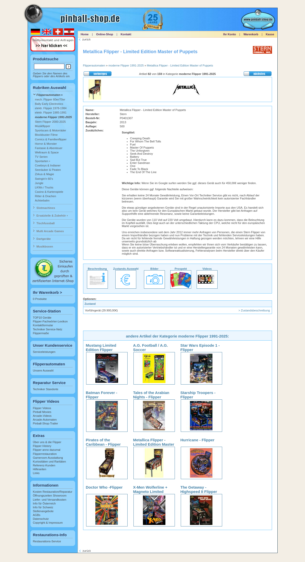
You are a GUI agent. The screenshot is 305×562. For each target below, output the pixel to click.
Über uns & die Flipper (47, 442)
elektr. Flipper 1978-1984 (51, 108)
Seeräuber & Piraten (48, 169)
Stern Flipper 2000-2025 (50, 121)
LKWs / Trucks (44, 187)
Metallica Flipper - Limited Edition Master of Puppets (180, 65)
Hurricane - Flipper (197, 440)
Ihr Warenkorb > (47, 292)
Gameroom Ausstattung (48, 457)
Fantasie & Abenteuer (49, 148)
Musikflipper (42, 126)
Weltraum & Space (47, 152)
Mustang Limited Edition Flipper (101, 347)
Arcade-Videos (42, 415)
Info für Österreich (44, 503)
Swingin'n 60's (44, 178)
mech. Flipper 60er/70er (50, 99)
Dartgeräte (44, 238)
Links (36, 473)
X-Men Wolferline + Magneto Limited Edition (150, 491)
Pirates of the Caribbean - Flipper (103, 442)
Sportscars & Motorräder (50, 130)
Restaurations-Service (47, 541)
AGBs (36, 514)
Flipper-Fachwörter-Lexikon (50, 321)
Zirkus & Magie (44, 174)
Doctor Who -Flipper (104, 487)
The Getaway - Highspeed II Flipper (198, 489)
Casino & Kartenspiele (49, 191)
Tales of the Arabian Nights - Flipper (151, 394)
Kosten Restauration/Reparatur (52, 491)
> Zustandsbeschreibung (254, 310)
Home (85, 34)
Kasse (270, 34)
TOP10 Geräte (42, 317)
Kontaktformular (43, 325)
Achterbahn (42, 200)
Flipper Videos (42, 408)
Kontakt (126, 34)
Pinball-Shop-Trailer (45, 423)
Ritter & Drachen (45, 196)
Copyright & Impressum (48, 522)
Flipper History (42, 445)
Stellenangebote (43, 511)
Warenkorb (250, 34)
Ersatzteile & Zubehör (51, 215)
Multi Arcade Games (50, 231)
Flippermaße (41, 333)
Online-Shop (104, 34)
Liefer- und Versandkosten (49, 499)
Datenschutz (41, 518)
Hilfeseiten (39, 469)
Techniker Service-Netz (47, 329)
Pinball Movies (42, 411)
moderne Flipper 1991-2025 (53, 117)
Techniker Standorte (46, 389)
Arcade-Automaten (45, 419)
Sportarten (41, 161)
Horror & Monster (46, 143)
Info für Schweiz (43, 507)
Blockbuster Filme (46, 134)
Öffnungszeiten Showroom (50, 495)
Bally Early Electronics (49, 103)
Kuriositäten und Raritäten (49, 461)
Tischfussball (46, 223)
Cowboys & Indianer (48, 165)
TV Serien (41, 156)
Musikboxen (45, 246)
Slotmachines (46, 207)
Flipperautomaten (49, 94)
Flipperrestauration (45, 453)
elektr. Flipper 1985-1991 (51, 112)
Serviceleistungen (44, 351)
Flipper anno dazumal (47, 449)
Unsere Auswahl (43, 370)
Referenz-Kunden (44, 465)
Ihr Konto (229, 34)
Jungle (39, 183)
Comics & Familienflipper (51, 139)
